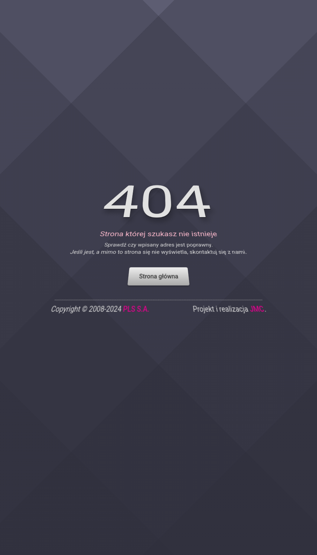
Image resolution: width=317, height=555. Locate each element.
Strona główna (159, 281)
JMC (258, 315)
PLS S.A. (135, 315)
